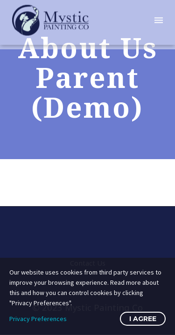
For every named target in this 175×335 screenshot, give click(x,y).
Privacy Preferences (38, 319)
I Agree (142, 319)
